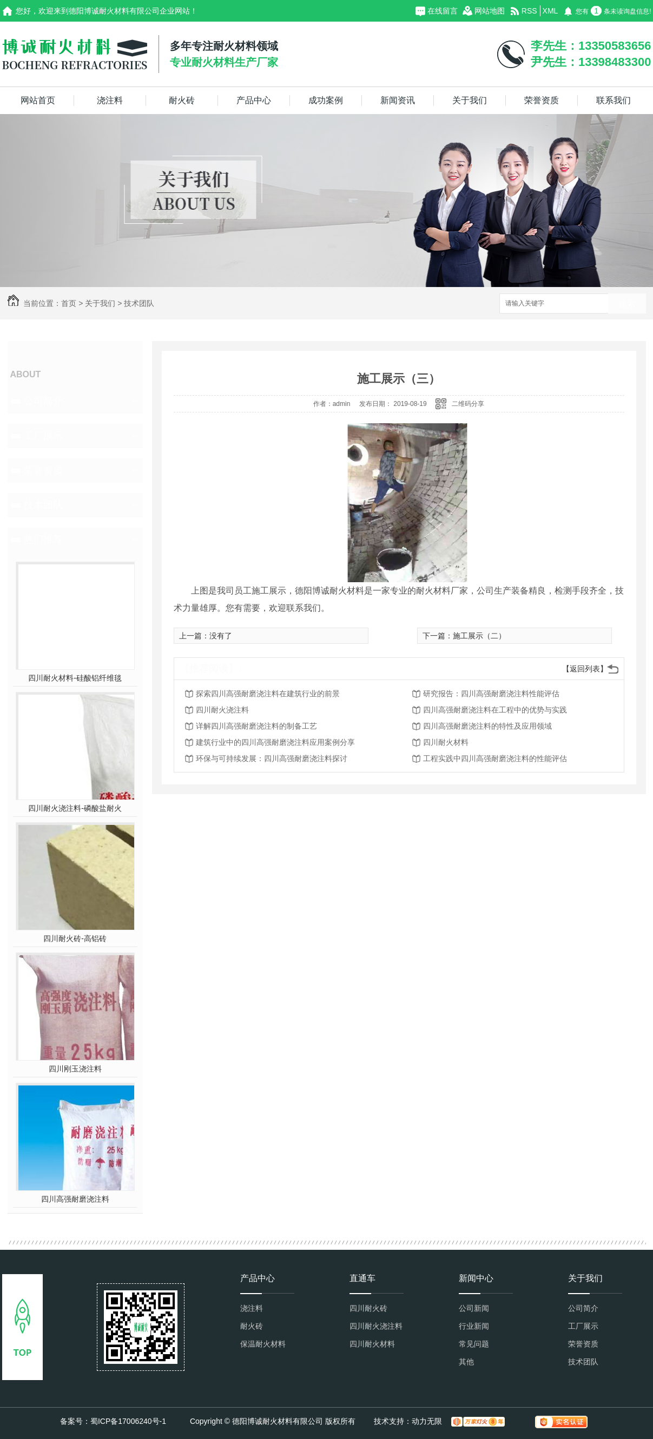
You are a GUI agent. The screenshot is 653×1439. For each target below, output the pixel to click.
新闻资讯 (397, 100)
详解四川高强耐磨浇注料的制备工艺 (256, 726)
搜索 (627, 304)
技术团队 (139, 303)
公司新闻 (474, 1308)
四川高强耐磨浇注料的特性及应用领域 (487, 726)
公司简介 (43, 401)
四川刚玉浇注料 (75, 1068)
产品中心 (253, 100)
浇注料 (110, 100)
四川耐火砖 (368, 1308)
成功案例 (325, 100)
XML (550, 10)
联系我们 (613, 100)
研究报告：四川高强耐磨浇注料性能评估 (491, 693)
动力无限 (427, 1421)
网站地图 (489, 10)
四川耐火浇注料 (222, 709)
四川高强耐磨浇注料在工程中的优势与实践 (495, 709)
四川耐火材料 (446, 742)
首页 (68, 303)
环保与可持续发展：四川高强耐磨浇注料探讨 (271, 758)
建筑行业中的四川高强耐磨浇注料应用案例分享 (275, 742)
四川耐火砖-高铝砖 (75, 938)
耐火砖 (182, 100)
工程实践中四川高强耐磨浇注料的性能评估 (495, 758)
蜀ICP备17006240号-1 (128, 1421)
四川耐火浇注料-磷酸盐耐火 (75, 808)
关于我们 (469, 100)
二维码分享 (468, 404)
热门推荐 (43, 539)
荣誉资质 (541, 100)
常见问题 (474, 1344)
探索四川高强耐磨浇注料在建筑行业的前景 (268, 693)
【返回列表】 (585, 668)
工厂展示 (43, 435)
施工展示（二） (479, 635)
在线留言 (442, 10)
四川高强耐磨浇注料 (75, 1199)
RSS (529, 10)
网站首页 (38, 100)
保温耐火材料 (263, 1344)
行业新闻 (474, 1326)
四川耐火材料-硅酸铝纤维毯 (75, 678)
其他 (466, 1361)
